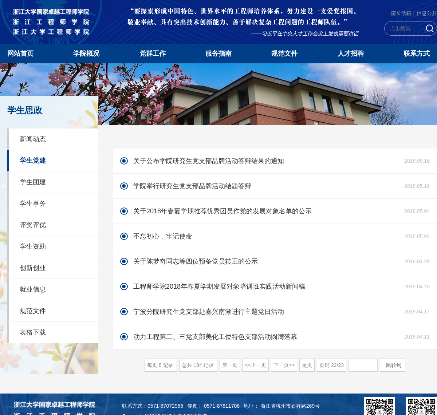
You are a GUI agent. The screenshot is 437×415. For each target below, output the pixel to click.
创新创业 (33, 268)
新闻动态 (33, 139)
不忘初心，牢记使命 (162, 236)
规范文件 (284, 53)
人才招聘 (351, 53)
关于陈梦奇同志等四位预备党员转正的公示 (195, 261)
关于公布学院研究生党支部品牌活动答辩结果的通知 (208, 161)
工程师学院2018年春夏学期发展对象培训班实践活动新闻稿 (219, 286)
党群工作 (152, 53)
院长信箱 (401, 13)
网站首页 (20, 53)
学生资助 (33, 246)
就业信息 (33, 289)
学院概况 (86, 53)
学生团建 (33, 182)
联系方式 (416, 53)
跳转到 (394, 365)
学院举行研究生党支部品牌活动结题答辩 (192, 186)
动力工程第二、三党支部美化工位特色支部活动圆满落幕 (215, 336)
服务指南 (218, 53)
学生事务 (33, 203)
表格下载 (33, 332)
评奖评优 (33, 225)
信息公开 (427, 13)
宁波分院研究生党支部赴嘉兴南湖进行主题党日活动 (208, 311)
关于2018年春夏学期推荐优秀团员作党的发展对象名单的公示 (222, 211)
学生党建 (33, 160)
